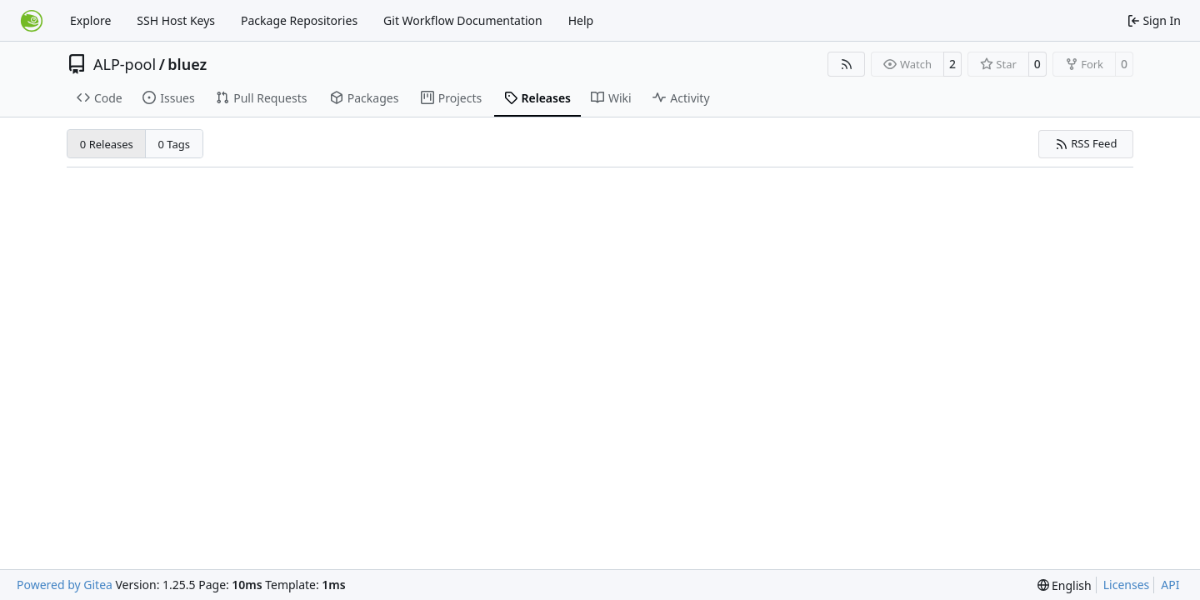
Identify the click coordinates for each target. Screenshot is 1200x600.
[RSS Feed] (847, 64)
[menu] (1065, 585)
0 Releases (106, 144)
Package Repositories (299, 20)
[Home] (31, 21)
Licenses (1126, 584)
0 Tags (174, 144)
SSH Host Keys (176, 20)
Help (581, 20)
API (1170, 584)
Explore (90, 20)
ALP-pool (124, 64)
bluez (187, 64)
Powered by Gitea (64, 584)
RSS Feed (1086, 143)
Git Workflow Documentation (462, 20)
